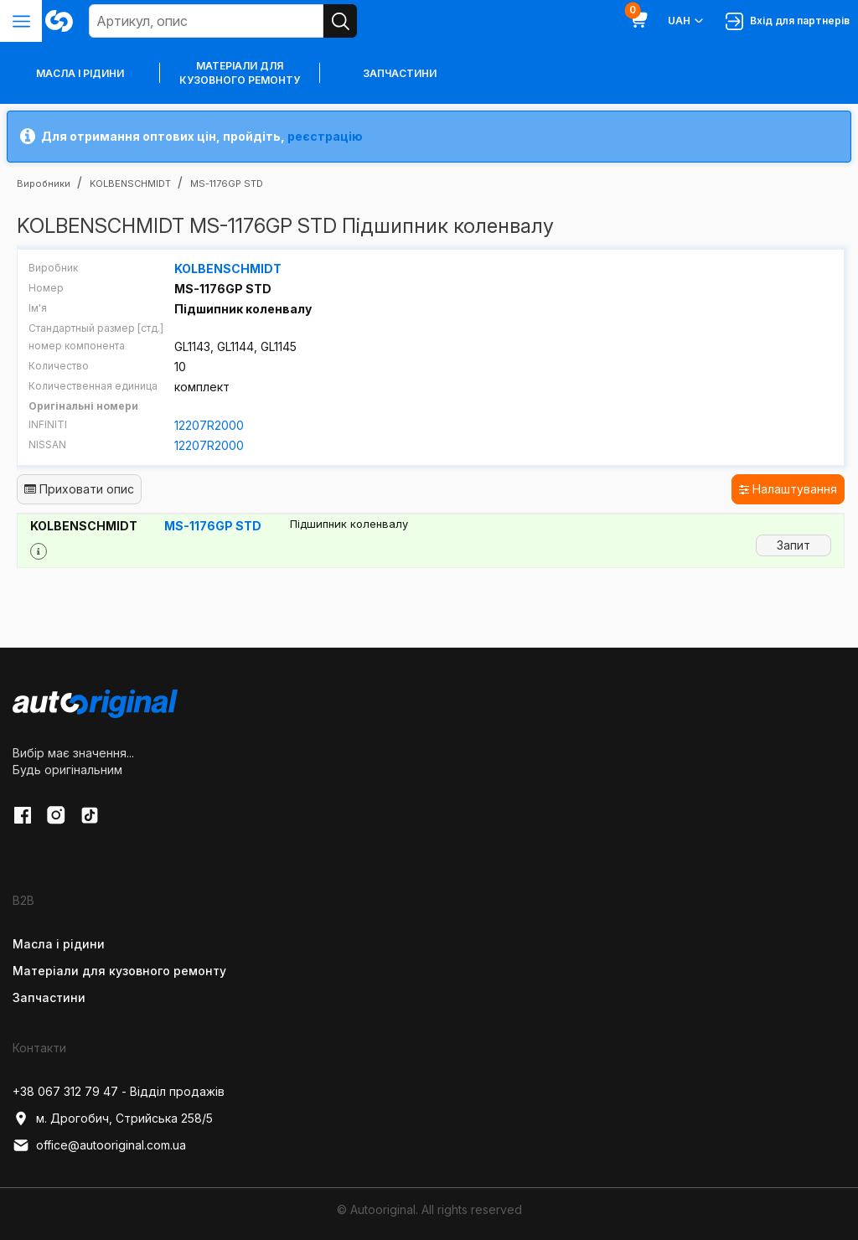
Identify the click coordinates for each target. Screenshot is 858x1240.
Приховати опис (79, 489)
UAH (687, 21)
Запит (793, 545)
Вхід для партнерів (788, 21)
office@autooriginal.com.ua (99, 1145)
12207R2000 (209, 425)
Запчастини (400, 73)
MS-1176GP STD (212, 526)
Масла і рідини (59, 944)
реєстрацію (325, 136)
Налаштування (788, 489)
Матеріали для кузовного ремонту (239, 72)
